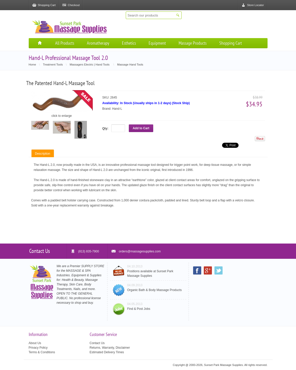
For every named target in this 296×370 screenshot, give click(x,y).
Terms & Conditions (42, 352)
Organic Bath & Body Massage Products (154, 290)
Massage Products (193, 43)
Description (42, 153)
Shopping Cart (230, 43)
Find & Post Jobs (138, 309)
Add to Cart (141, 128)
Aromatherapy (98, 43)
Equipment (157, 43)
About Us (35, 343)
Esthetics (129, 43)
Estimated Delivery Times (107, 352)
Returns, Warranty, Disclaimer (110, 347)
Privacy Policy (38, 347)
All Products (64, 43)
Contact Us (97, 343)
